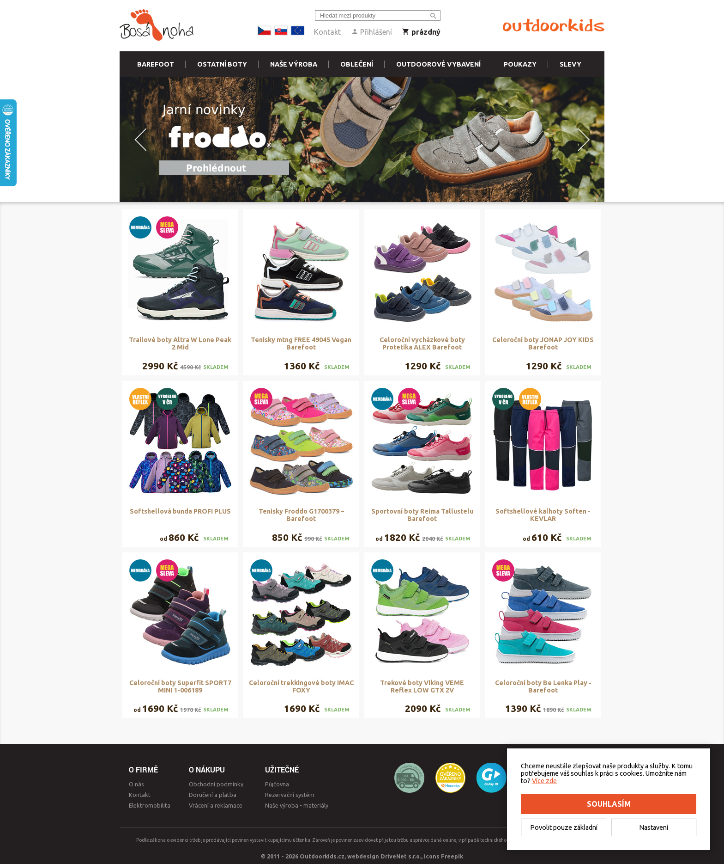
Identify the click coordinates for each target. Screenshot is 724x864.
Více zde (544, 780)
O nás (136, 784)
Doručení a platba (212, 794)
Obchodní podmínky (216, 784)
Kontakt (327, 32)
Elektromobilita (149, 805)
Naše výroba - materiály (296, 805)
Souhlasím (609, 804)
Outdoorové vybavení (438, 64)
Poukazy (520, 64)
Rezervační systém (289, 794)
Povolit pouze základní (563, 827)
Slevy (570, 64)
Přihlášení (371, 32)
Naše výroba (293, 64)
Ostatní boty (222, 64)
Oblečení (356, 64)
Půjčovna (277, 784)
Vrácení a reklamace (215, 805)
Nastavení (653, 827)
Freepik (452, 856)
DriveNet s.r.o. (400, 856)
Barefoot (155, 64)
